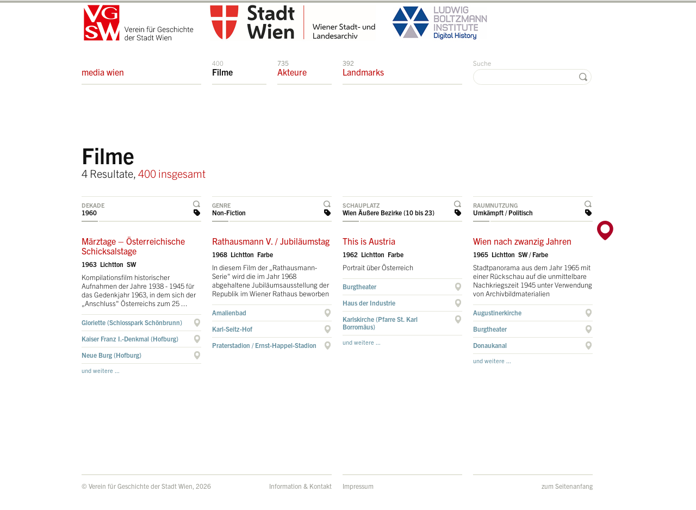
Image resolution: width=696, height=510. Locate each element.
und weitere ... (101, 370)
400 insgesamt (172, 173)
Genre (221, 205)
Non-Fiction (229, 212)
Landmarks (363, 68)
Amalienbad (229, 312)
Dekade (93, 205)
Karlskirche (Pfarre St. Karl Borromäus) (380, 323)
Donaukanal (490, 345)
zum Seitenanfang (567, 486)
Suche (482, 63)
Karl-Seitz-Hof (232, 329)
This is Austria (369, 240)
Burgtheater (359, 286)
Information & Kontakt (300, 486)
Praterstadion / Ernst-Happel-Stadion (264, 345)
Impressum (358, 486)
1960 (89, 212)
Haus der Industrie (369, 302)
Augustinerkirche (497, 312)
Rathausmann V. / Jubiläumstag (271, 240)
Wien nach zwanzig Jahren (522, 240)
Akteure (292, 68)
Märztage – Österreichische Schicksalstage (133, 245)
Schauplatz (361, 205)
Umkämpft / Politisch (503, 212)
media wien (103, 68)
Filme (222, 68)
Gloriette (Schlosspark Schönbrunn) (132, 322)
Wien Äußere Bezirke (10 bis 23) (388, 212)
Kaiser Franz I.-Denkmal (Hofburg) (130, 338)
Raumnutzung (495, 205)
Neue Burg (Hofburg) (111, 355)
